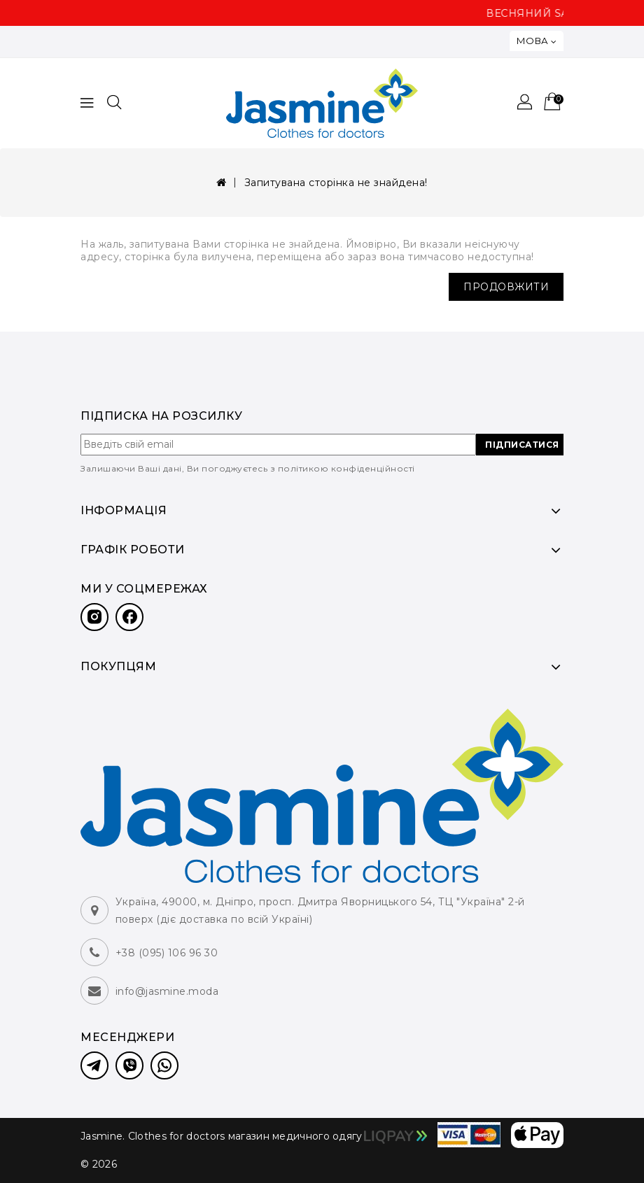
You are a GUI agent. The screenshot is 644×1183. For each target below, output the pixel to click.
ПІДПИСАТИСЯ (522, 444)
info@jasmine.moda (167, 991)
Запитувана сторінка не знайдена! (336, 182)
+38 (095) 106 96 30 (166, 953)
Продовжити (506, 287)
